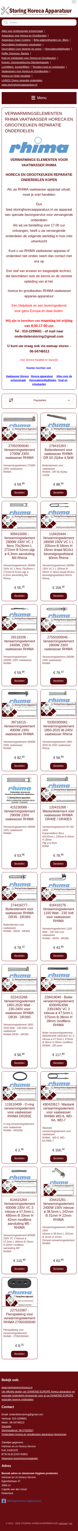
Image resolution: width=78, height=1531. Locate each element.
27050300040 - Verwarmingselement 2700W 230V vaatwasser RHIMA (19, 451)
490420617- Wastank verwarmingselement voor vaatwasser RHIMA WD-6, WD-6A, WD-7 (58, 1112)
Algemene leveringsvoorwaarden (20, 1458)
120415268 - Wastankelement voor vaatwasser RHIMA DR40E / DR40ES (58, 813)
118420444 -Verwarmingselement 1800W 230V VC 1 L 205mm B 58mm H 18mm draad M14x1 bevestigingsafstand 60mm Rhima (58, 545)
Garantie (6, 1426)
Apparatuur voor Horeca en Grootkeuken (24, 35)
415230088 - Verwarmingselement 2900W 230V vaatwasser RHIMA (19, 813)
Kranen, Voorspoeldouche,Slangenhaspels (25, 62)
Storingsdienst (9, 1430)
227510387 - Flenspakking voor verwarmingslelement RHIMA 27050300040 (19, 1316)
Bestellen (19, 492)
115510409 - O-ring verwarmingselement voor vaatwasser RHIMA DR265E (19, 1110)
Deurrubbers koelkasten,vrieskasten (21, 44)
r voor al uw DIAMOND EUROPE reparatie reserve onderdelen (38, 1395)
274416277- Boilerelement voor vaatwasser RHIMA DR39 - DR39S (19, 911)
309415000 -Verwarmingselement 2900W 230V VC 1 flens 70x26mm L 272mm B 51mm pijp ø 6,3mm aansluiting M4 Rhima (19, 545)
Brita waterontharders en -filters (51, 40)
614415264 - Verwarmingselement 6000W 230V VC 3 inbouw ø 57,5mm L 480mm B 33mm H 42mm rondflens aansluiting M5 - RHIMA (19, 1213)
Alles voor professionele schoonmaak (22, 31)
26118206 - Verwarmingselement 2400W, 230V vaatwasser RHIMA (19, 643)
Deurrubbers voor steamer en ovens (22, 48)
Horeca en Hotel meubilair (16, 75)
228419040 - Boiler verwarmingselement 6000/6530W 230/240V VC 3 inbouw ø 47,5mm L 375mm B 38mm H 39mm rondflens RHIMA (58, 1011)
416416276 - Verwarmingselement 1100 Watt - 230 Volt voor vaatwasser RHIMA (58, 913)
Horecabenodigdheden (57, 48)
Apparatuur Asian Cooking (16, 40)
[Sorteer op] (39, 400)
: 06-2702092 (24, 1430)
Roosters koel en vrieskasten (49, 67)
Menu (38, 98)
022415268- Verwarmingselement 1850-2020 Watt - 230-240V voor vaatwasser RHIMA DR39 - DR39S (19, 1007)
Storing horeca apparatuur (21, 1500)
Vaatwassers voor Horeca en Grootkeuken (25, 71)
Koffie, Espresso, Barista (15, 53)
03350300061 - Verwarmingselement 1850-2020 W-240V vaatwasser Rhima (58, 728)
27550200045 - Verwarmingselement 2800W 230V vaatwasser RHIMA (58, 643)
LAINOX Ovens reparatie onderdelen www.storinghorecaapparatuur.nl (22, 82)
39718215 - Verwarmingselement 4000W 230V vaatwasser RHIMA (19, 728)
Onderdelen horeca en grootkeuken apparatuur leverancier (34, 1434)
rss (70, 1523)
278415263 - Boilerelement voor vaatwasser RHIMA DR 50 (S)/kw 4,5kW (58, 451)
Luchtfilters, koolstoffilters (16, 67)
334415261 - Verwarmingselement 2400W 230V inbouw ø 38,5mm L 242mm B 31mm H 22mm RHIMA (58, 1209)
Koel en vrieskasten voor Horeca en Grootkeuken (29, 58)
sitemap (63, 1523)
